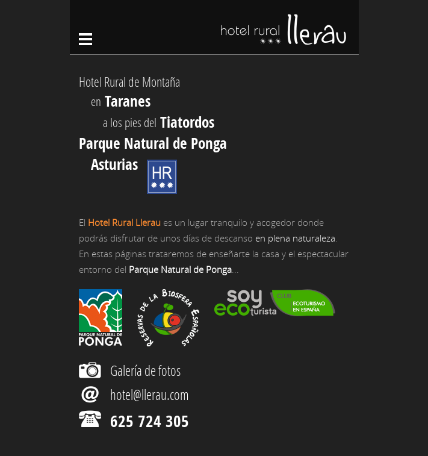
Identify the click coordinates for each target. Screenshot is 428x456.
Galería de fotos (145, 370)
